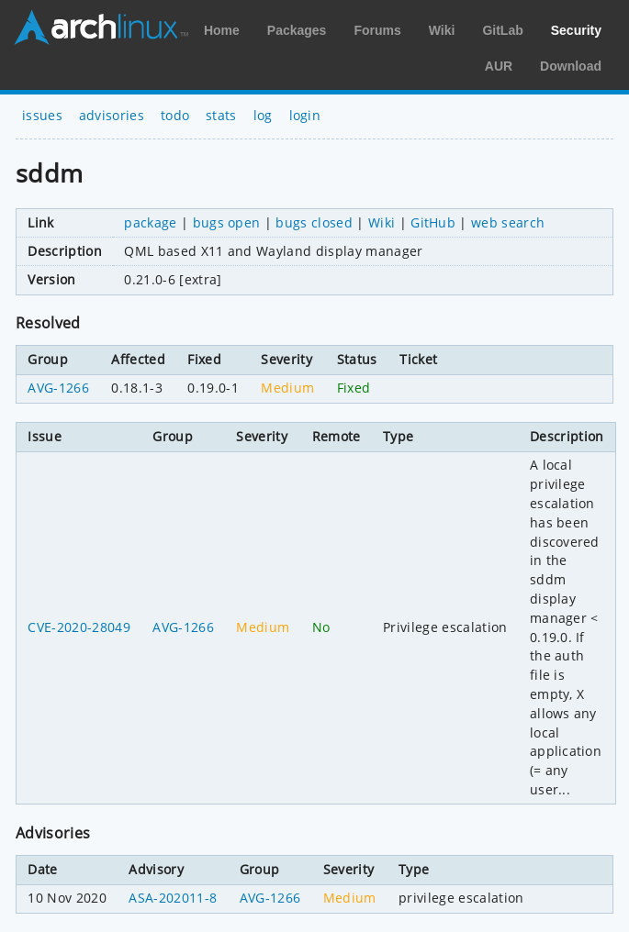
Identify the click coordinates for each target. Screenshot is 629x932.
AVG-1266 (58, 387)
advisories (111, 115)
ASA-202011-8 (173, 897)
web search (508, 222)
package (150, 222)
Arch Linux (101, 27)
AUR (498, 66)
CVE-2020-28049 (78, 627)
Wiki (442, 30)
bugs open (227, 222)
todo (175, 115)
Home (222, 30)
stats (221, 115)
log (263, 115)
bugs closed (314, 222)
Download (570, 66)
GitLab (502, 30)
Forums (377, 30)
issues (42, 115)
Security (576, 30)
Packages (297, 30)
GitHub (432, 222)
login (305, 115)
